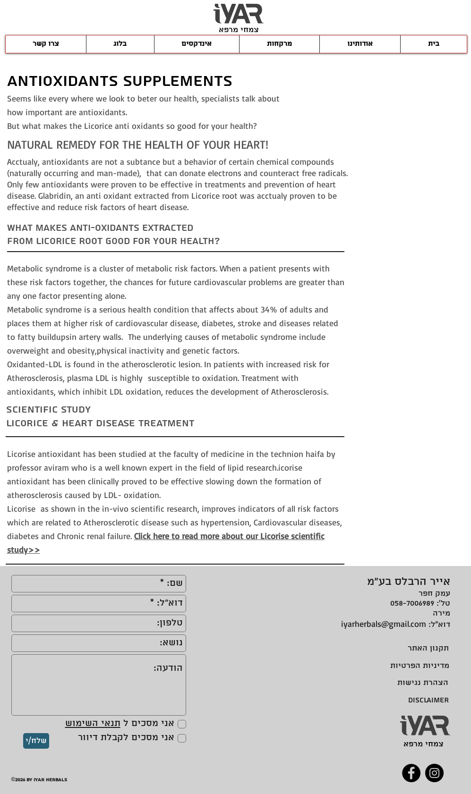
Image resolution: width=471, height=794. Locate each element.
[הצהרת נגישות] (423, 683)
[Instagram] (434, 773)
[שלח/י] (36, 741)
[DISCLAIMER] (425, 700)
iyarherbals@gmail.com (383, 623)
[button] (196, 44)
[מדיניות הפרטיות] (416, 666)
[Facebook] (411, 773)
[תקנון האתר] (427, 648)
